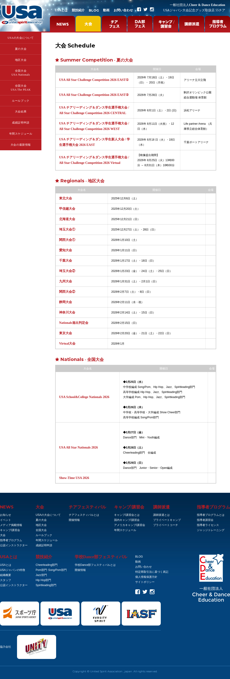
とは (8, 557)
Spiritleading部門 (46, 585)
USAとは (61, 10)
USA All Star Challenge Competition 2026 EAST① (94, 80)
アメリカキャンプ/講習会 (129, 525)
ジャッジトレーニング (210, 530)
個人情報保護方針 (146, 577)
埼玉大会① (67, 229)
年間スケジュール (20, 133)
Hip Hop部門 (43, 580)
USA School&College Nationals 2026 (84, 397)
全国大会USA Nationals (21, 72)
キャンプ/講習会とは (127, 515)
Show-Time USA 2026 (74, 478)
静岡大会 (65, 302)
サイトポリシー (145, 582)
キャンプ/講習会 (10, 530)
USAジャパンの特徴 (12, 570)
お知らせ (5, 515)
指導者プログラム (11, 540)
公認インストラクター (14, 545)
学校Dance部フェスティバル (101, 557)
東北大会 (65, 198)
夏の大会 (20, 48)
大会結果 (20, 111)
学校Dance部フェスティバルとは (95, 565)
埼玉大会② (67, 271)
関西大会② (67, 291)
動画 (106, 10)
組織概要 (5, 575)
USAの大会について (21, 37)
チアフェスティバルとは (84, 515)
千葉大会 (65, 260)
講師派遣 (161, 507)
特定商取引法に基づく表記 (151, 571)
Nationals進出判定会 (73, 323)
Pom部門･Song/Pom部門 (51, 570)
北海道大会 (67, 219)
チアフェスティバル (87, 507)
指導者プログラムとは (210, 515)
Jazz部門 (41, 575)
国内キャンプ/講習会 (127, 520)
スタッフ (5, 580)
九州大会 (65, 281)
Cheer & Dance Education (197, 5)
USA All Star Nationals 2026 (78, 447)
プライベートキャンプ (167, 520)
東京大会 (65, 333)
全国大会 (41, 530)
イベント (5, 520)
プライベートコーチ (165, 525)
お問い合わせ (123, 10)
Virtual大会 (67, 343)
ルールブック (20, 100)
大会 (3, 535)
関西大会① (67, 240)
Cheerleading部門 (47, 565)
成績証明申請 (20, 122)
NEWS (7, 507)
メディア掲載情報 (11, 525)
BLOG (94, 10)
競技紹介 (78, 10)
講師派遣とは (161, 515)
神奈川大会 (67, 312)
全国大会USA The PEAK (21, 87)
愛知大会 (65, 250)
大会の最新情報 (21, 144)
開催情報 (74, 520)
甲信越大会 (67, 208)
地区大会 (20, 60)
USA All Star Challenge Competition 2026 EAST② (94, 95)
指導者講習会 (205, 520)
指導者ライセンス (208, 525)
